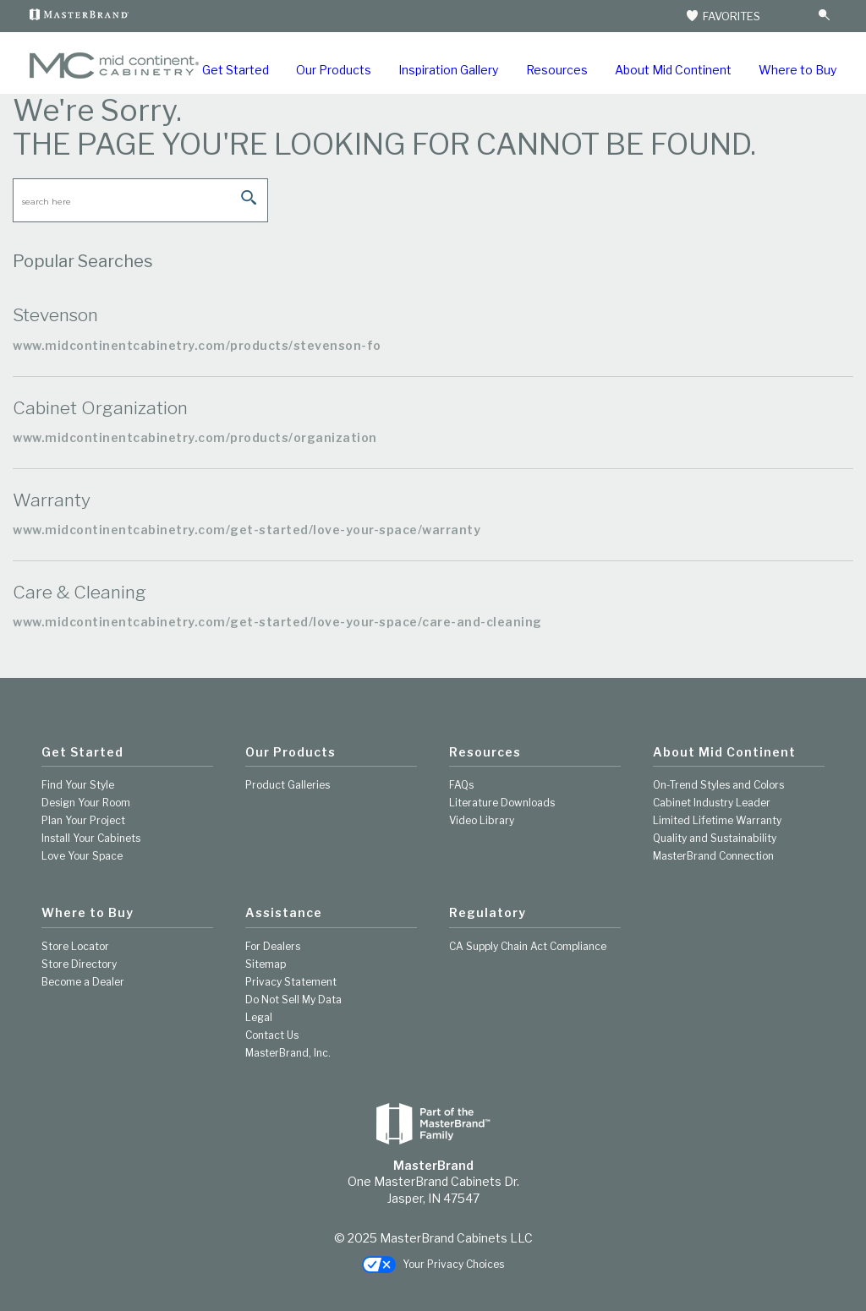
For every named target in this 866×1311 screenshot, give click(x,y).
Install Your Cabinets (90, 838)
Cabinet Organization (100, 407)
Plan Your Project (83, 820)
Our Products (333, 70)
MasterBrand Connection (713, 855)
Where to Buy (797, 70)
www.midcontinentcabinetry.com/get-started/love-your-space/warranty (246, 529)
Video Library (481, 820)
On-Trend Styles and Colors (718, 784)
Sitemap (265, 964)
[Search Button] (824, 15)
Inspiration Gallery (448, 70)
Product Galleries (287, 784)
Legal (258, 1017)
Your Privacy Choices (433, 1265)
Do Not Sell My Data (293, 999)
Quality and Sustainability (714, 838)
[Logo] (114, 75)
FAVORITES (722, 16)
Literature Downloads (502, 802)
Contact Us (272, 1035)
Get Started (235, 70)
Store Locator (75, 946)
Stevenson (55, 314)
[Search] (790, 16)
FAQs (461, 784)
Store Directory (79, 964)
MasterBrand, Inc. (288, 1052)
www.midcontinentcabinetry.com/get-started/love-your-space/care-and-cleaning (277, 622)
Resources (557, 70)
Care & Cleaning (79, 592)
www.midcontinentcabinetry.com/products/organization (195, 437)
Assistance (283, 913)
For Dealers (272, 946)
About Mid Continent (673, 70)
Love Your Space (82, 855)
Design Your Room (85, 802)
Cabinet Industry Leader (711, 802)
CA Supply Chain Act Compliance (527, 946)
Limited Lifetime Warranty (717, 820)
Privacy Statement (291, 981)
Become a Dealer (82, 981)
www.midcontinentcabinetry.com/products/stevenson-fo (197, 345)
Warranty (51, 500)
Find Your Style (77, 784)
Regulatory (487, 913)
